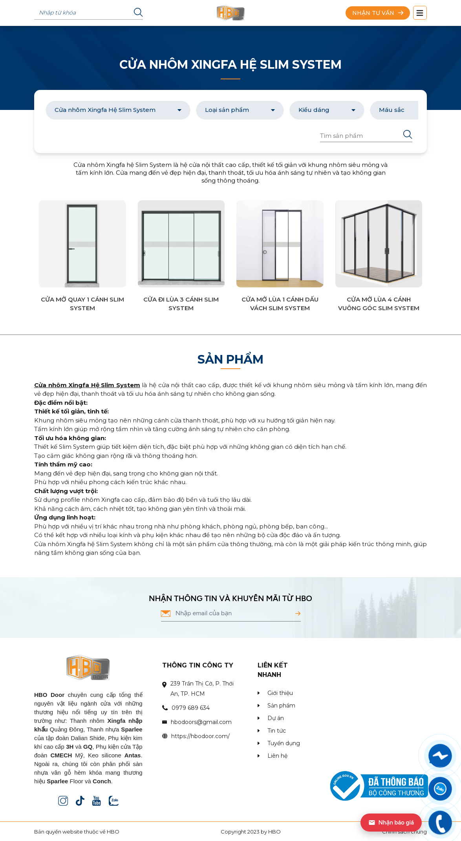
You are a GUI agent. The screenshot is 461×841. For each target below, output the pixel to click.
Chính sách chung (404, 831)
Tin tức (276, 730)
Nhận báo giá (391, 822)
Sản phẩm (281, 705)
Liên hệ (277, 755)
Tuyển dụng (283, 743)
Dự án (275, 718)
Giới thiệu (280, 693)
